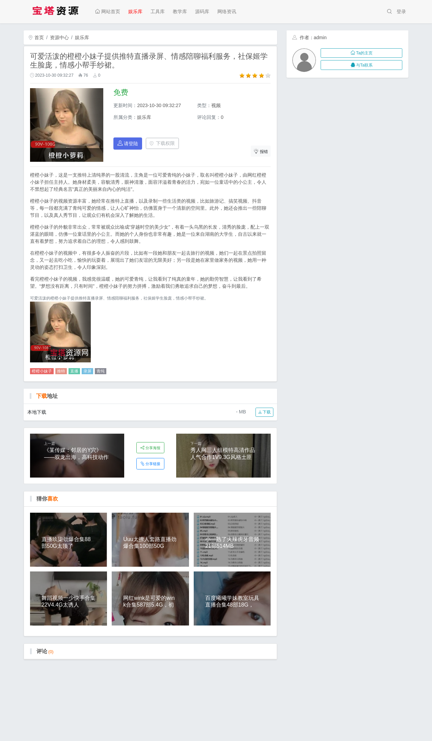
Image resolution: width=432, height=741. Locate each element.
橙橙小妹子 (42, 371)
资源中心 (59, 37)
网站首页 (107, 11)
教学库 (180, 11)
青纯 (101, 371)
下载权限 (162, 143)
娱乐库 (135, 11)
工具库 (158, 11)
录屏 (87, 371)
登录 (401, 11)
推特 (61, 371)
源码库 (202, 11)
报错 (260, 151)
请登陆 (127, 143)
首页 (36, 37)
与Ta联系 (362, 65)
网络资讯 (226, 11)
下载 (264, 412)
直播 (74, 371)
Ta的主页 (362, 53)
